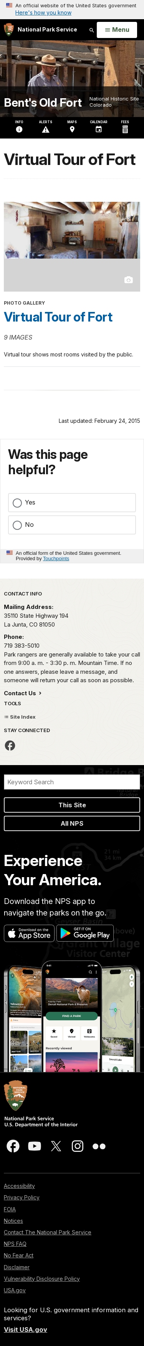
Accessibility (19, 1186)
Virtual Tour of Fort (58, 317)
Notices (13, 1220)
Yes (30, 502)
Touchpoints (56, 558)
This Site (72, 805)
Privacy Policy (22, 1197)
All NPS (72, 823)
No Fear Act (18, 1255)
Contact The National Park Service (47, 1232)
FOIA (10, 1209)
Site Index (20, 717)
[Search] (72, 782)
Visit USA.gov (25, 1329)
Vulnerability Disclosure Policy (42, 1278)
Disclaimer (17, 1267)
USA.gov (15, 1290)
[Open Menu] (117, 30)
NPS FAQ (15, 1243)
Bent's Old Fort (43, 102)
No (29, 524)
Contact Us (21, 693)
